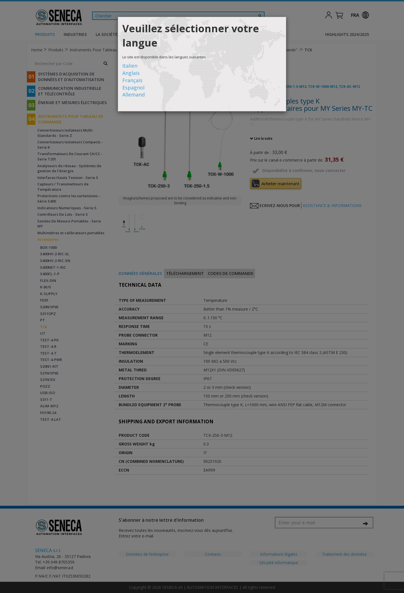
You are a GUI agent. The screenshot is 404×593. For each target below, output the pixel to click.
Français (132, 80)
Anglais (131, 73)
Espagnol (133, 87)
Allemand (133, 94)
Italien (129, 65)
